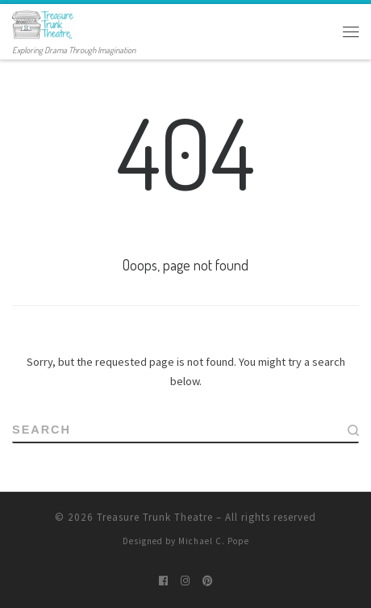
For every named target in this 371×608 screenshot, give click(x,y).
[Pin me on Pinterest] (207, 580)
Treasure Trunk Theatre (155, 517)
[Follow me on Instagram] (185, 580)
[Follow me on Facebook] (163, 580)
